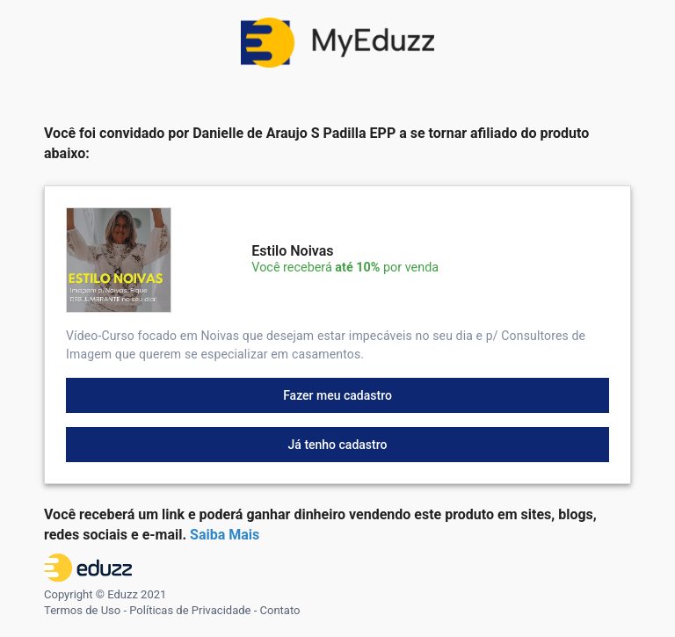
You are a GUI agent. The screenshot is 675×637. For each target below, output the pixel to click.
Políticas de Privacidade (189, 610)
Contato (280, 610)
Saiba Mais (224, 534)
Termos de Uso (82, 610)
